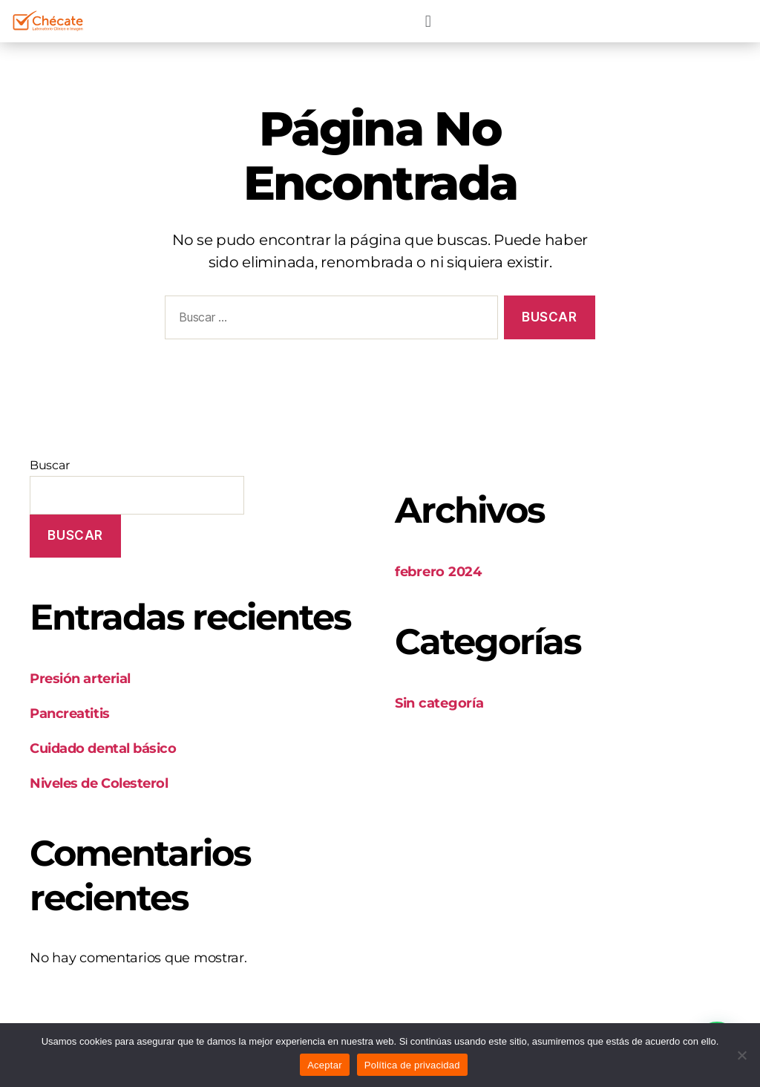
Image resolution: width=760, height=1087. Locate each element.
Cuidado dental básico (103, 748)
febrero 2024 (438, 572)
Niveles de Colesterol (99, 783)
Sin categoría (439, 703)
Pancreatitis (70, 713)
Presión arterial (80, 678)
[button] (427, 21)
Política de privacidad (412, 1065)
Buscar (49, 465)
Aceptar (324, 1065)
